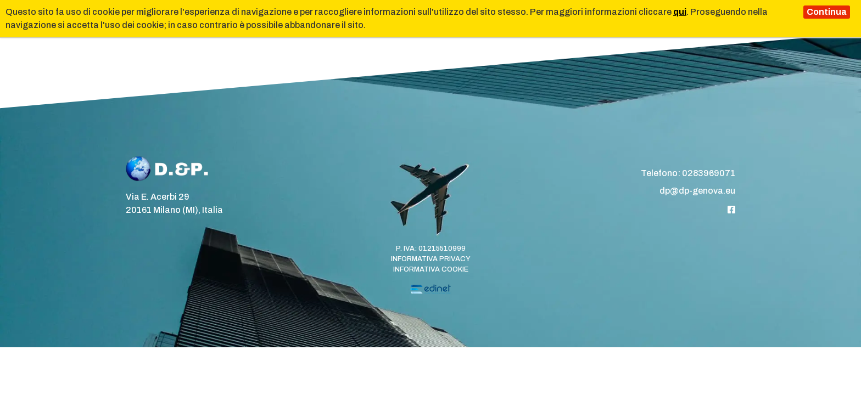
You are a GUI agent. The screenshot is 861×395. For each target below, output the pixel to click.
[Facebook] (731, 210)
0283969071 (708, 173)
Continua (827, 11)
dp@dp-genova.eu (697, 190)
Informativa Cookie (430, 269)
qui (679, 11)
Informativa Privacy (431, 259)
